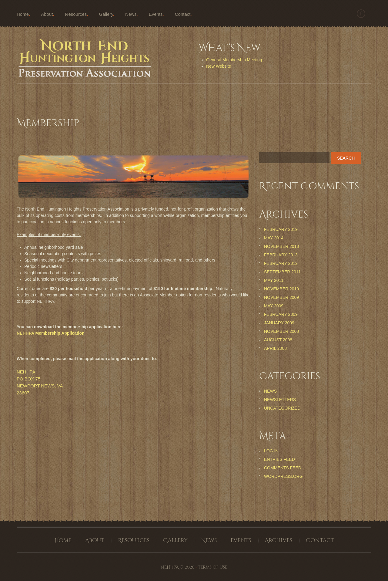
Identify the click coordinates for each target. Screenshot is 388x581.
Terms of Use (212, 567)
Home (23, 14)
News (131, 14)
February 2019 (281, 229)
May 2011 (273, 280)
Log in (271, 450)
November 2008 (281, 331)
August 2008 (278, 339)
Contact (183, 14)
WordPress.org (283, 476)
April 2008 (275, 348)
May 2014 (273, 237)
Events (156, 14)
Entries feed (279, 459)
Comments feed (282, 467)
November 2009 (281, 297)
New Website (218, 66)
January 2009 (279, 322)
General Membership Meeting (234, 59)
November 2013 (281, 246)
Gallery (106, 14)
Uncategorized (282, 408)
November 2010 (281, 288)
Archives (278, 540)
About (47, 14)
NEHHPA (170, 567)
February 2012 (281, 263)
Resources (76, 14)
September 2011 (282, 271)
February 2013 (281, 254)
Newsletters (280, 399)
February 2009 (281, 314)
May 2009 (273, 305)
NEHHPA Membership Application (51, 333)
